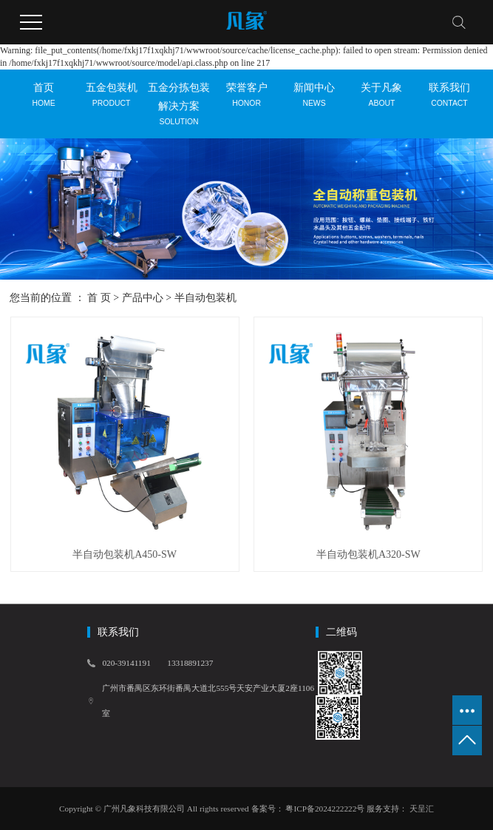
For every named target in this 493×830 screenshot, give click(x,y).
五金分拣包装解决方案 (178, 110)
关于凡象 (381, 101)
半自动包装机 (205, 297)
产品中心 (142, 297)
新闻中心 (313, 101)
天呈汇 (420, 808)
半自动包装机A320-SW (368, 554)
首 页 (99, 297)
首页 (43, 101)
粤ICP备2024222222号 (324, 808)
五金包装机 (111, 101)
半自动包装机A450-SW (124, 554)
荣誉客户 (246, 101)
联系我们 (449, 101)
